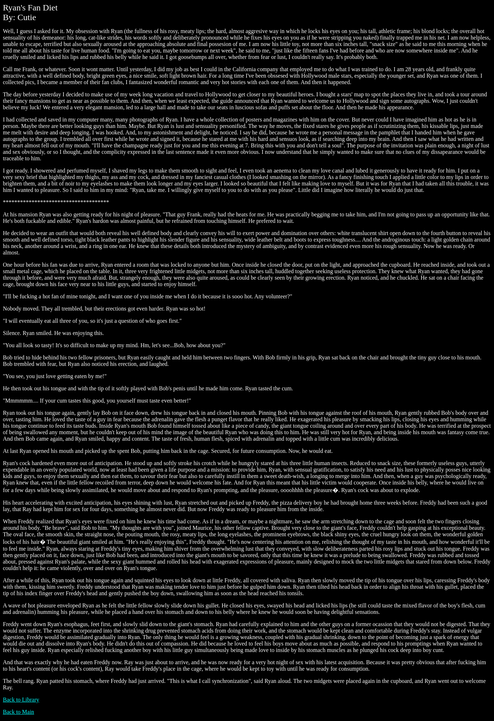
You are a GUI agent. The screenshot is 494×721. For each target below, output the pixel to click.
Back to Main (18, 712)
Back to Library (21, 700)
